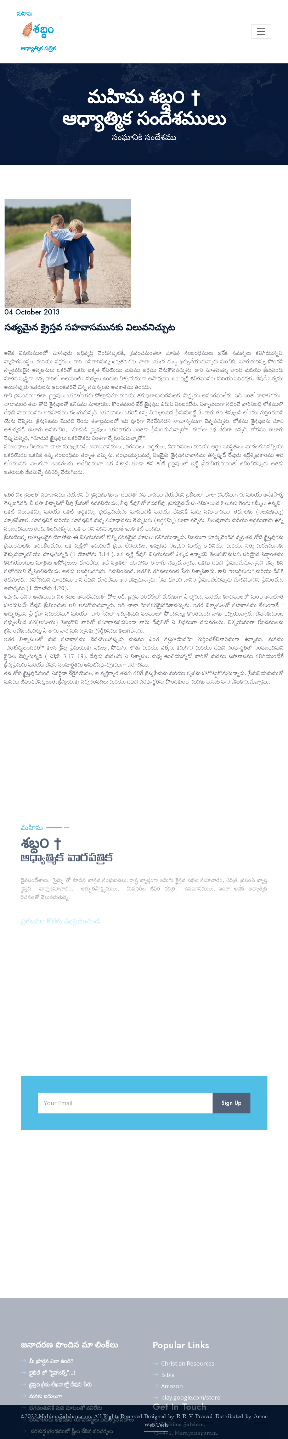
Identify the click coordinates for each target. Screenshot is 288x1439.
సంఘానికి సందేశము (144, 137)
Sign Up (231, 1142)
